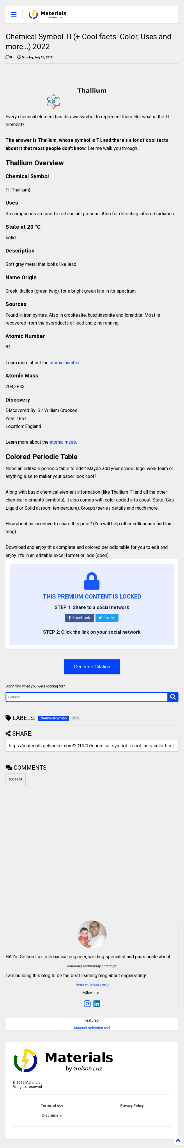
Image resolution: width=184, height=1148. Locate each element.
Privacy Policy (132, 1106)
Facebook (79, 617)
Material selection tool (92, 1028)
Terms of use (52, 1106)
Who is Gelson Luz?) (92, 985)
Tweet (107, 617)
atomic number (64, 363)
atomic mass (63, 442)
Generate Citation (92, 666)
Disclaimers (52, 1115)
